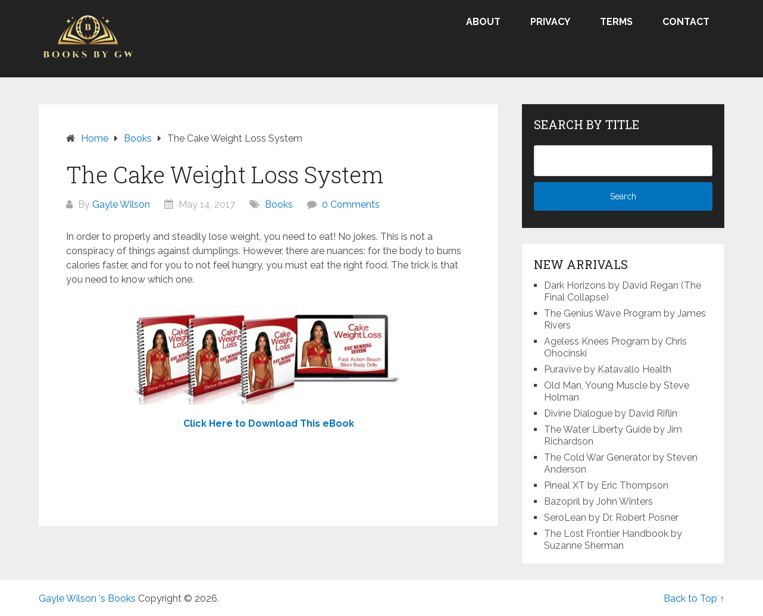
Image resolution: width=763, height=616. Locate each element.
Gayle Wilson (121, 204)
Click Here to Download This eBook (268, 423)
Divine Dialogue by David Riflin (610, 413)
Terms (616, 21)
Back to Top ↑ (694, 598)
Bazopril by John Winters (598, 501)
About (483, 21)
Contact (685, 21)
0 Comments (351, 204)
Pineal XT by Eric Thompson (606, 485)
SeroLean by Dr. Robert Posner (611, 517)
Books (279, 204)
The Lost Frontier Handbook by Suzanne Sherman (613, 539)
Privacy (550, 21)
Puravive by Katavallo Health (607, 369)
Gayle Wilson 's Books (87, 598)
